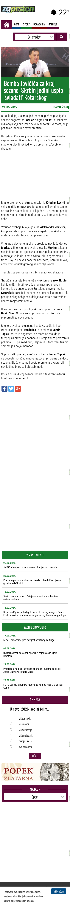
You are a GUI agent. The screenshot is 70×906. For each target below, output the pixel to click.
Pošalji (35, 756)
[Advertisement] (35, 430)
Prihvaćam (58, 891)
